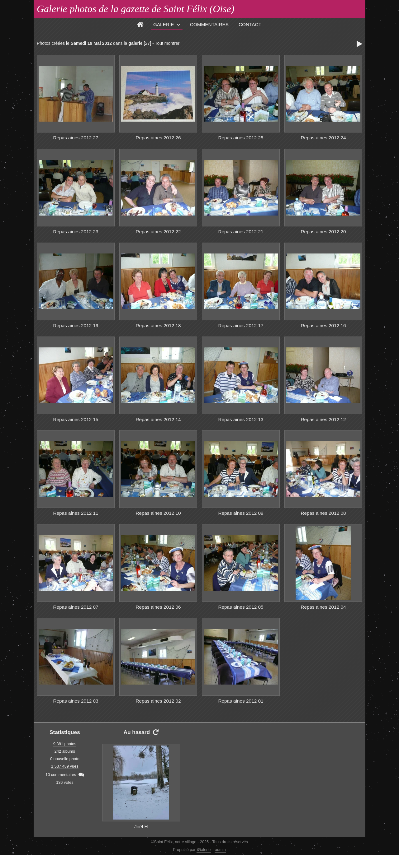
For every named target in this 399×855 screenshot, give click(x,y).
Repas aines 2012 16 (323, 325)
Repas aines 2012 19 (75, 325)
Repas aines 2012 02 (158, 701)
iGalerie (204, 849)
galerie (135, 43)
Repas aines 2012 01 (240, 701)
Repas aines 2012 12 (323, 419)
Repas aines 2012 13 (240, 419)
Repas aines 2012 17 (240, 325)
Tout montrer (167, 43)
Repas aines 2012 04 (323, 607)
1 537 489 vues (64, 766)
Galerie (163, 24)
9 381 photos (64, 743)
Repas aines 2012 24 (323, 137)
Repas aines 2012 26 (158, 137)
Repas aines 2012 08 (323, 513)
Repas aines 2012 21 (240, 231)
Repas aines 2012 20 (323, 231)
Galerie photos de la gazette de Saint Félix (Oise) (136, 8)
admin (220, 849)
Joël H (141, 826)
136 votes (65, 782)
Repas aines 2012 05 (240, 607)
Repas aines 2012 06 (158, 607)
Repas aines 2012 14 (158, 419)
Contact (250, 24)
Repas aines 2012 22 (158, 231)
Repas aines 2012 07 (75, 607)
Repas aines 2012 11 (75, 513)
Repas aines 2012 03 (75, 701)
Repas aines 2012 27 (75, 137)
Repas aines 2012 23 (75, 231)
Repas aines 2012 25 (240, 137)
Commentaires (209, 24)
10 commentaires (60, 774)
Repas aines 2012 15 (75, 419)
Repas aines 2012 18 (158, 325)
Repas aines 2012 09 (240, 513)
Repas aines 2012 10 (158, 513)
